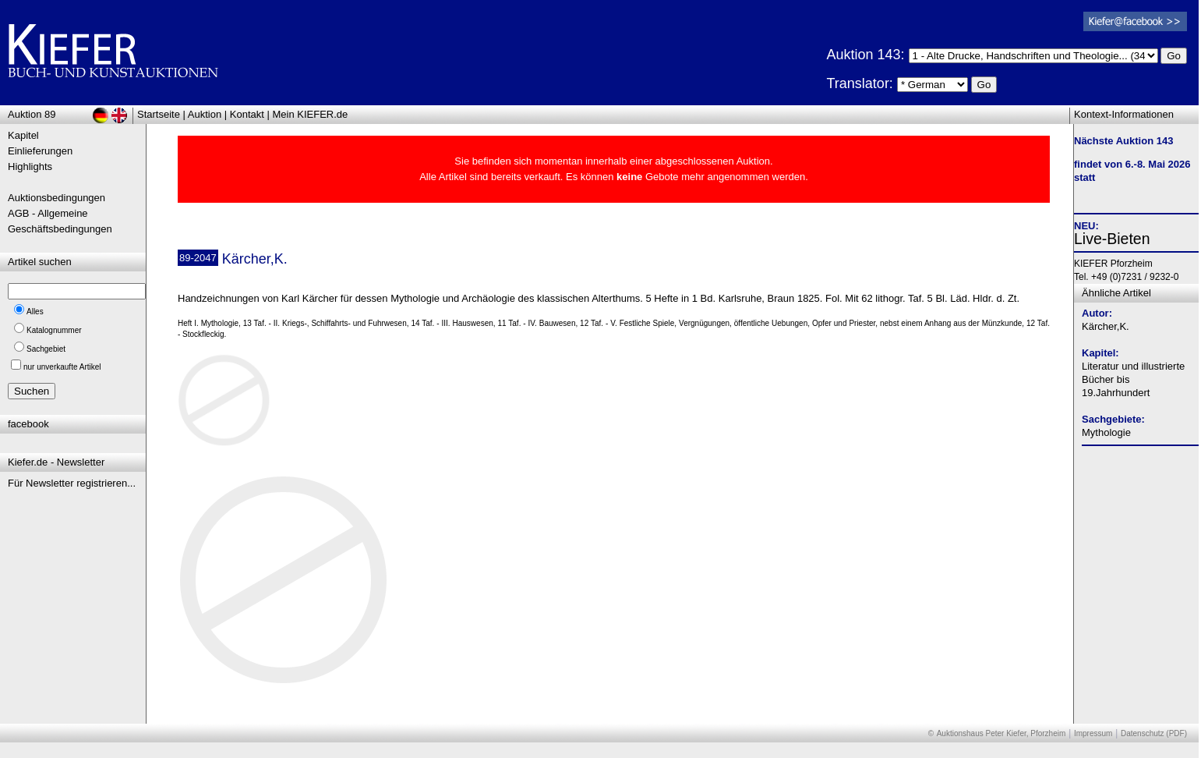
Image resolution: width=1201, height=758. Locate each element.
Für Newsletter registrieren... (72, 483)
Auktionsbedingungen (56, 198)
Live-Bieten (1112, 238)
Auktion (204, 114)
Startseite (158, 114)
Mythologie (1106, 432)
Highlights (30, 166)
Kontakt (247, 114)
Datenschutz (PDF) (1154, 733)
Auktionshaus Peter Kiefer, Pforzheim (1001, 733)
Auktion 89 (31, 114)
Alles (35, 311)
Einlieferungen (40, 151)
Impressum (1093, 733)
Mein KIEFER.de (310, 114)
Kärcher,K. (1105, 326)
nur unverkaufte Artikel (62, 367)
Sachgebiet (45, 349)
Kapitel (23, 135)
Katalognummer (54, 330)
